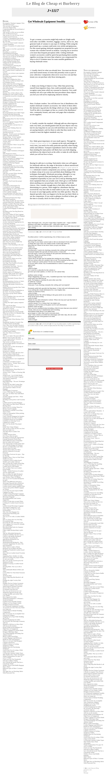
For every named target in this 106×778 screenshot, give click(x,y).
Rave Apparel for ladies (10, 597)
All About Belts (7, 575)
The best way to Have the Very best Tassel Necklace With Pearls (13, 353)
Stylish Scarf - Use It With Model (12, 375)
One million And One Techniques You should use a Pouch (14, 307)
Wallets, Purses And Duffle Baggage (13, 665)
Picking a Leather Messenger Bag (12, 204)
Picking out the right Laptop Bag (12, 384)
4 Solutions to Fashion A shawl (12, 361)
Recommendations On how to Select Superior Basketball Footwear (13, 281)
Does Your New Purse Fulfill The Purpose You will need (12, 242)
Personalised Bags (8, 521)
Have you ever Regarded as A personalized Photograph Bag (11, 253)
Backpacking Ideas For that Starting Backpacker (92, 176)
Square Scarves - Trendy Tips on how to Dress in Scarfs (93, 435)
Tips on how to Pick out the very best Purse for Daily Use (14, 429)
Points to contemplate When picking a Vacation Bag (92, 485)
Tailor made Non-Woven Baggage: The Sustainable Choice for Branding (14, 84)
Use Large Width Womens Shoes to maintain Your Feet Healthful (13, 230)
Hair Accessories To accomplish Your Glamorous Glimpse (13, 614)
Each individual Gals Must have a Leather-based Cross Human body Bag (13, 194)
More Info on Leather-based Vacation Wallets (92, 640)
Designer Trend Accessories (11, 604)
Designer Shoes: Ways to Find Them (13, 457)
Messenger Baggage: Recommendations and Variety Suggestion (12, 498)
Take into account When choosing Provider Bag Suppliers (12, 174)
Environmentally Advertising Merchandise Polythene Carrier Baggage (12, 178)
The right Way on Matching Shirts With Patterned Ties (13, 672)
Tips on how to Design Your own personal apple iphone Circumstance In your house (13, 343)
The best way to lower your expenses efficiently (92, 126)
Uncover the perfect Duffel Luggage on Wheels (91, 570)
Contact (90, 27)
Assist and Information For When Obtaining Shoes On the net (13, 233)
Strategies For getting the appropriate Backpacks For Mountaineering (11, 539)
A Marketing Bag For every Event (13, 166)
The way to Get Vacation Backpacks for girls (91, 558)
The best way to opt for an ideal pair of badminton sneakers (13, 57)
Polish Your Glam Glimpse (10, 427)
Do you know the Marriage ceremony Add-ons (92, 709)
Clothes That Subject (9, 349)
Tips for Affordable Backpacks (12, 533)
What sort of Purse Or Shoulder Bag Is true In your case (13, 313)
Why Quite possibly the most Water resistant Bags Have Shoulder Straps (13, 201)
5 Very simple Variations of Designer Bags (92, 209)
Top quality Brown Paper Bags (12, 190)
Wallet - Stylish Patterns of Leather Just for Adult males (13, 471)
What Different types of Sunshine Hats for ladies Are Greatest (12, 441)
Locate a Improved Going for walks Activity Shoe (92, 199)
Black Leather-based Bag (10, 636)
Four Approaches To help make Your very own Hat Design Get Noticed (13, 444)
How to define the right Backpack (13, 474)
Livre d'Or (91, 22)
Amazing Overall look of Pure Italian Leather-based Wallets (14, 330)
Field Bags (6, 184)
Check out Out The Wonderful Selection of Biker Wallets (12, 660)
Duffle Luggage (7, 164)
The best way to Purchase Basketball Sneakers (91, 369)
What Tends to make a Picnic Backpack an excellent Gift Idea (12, 547)
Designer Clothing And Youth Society (14, 102)
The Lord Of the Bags (9, 305)
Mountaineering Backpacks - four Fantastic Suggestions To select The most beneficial (13, 544)
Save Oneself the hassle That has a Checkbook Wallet (13, 663)
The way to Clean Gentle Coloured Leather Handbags (13, 43)
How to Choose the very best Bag (12, 519)
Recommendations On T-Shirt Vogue (13, 112)
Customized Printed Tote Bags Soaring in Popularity (12, 198)
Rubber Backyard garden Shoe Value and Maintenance (93, 356)
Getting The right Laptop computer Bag (91, 372)
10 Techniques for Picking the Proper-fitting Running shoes (11, 60)
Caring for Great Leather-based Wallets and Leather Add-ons (12, 461)
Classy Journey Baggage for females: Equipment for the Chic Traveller (13, 417)
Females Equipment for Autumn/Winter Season (10, 104)
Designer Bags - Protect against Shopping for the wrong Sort (12, 137)
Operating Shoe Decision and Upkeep (14, 228)
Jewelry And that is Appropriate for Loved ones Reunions (13, 222)
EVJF (85, 771)
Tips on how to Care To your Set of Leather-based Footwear (13, 36)
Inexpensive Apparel (9, 351)
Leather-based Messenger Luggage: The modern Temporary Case (13, 506)
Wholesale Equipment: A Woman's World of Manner (13, 599)
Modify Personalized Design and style (14, 68)
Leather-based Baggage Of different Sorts (91, 270)
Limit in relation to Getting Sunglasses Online (11, 644)
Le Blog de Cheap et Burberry (53, 3)
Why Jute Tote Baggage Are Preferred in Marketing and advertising (11, 513)
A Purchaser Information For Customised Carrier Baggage (11, 186)
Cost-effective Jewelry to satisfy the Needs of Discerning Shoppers (13, 219)
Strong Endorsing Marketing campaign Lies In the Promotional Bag (13, 115)
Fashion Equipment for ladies (11, 620)
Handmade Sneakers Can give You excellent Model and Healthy (13, 322)
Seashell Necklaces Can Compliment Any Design (91, 431)
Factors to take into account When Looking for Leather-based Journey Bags (13, 503)
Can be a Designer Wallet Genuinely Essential (91, 397)
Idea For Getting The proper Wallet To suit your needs (13, 558)
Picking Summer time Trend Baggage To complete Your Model (14, 216)
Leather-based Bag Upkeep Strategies (14, 495)
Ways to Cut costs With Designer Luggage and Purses (12, 641)
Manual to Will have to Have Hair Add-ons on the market (13, 625)
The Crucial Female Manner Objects (13, 55)
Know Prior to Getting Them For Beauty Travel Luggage (12, 407)
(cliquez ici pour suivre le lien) (41, 143)
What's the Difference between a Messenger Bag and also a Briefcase (13, 482)
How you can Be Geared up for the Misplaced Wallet (13, 561)
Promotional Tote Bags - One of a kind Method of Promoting (12, 266)
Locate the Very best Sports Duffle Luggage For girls (13, 491)
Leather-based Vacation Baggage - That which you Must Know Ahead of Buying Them (14, 404)
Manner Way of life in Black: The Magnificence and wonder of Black (13, 93)
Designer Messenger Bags (10, 632)
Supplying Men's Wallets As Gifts (12, 556)
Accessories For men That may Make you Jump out (93, 695)
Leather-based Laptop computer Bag (14, 486)
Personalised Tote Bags (9, 261)
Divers (5, 21)
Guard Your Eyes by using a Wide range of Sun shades (13, 650)
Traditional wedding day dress (12, 79)
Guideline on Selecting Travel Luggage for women (11, 421)
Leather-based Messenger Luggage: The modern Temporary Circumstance (13, 378)
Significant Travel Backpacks (11, 240)
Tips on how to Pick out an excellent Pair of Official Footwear (13, 33)
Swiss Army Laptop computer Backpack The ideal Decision (11, 237)
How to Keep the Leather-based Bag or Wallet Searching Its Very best (13, 464)
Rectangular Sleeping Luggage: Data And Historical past (13, 23)
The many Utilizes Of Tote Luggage (13, 214)
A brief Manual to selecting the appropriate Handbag (12, 66)
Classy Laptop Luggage (10, 191)
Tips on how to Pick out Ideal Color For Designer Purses (13, 81)
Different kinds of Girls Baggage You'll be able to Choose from (12, 250)
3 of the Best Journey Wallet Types (13, 653)
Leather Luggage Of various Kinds (13, 630)
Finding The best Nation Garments (13, 583)
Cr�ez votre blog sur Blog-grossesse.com (91, 769)
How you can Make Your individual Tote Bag (91, 466)
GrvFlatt (59, 232)
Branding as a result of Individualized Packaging (10, 52)
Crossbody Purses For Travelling (12, 419)
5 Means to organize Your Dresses (12, 585)
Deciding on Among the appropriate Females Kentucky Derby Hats (13, 438)
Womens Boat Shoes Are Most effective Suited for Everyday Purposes (11, 451)
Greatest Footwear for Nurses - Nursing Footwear (12, 131)
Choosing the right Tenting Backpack (14, 235)
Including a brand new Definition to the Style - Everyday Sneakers (13, 291)
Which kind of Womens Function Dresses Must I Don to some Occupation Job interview (12, 588)
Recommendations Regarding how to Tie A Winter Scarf (14, 370)
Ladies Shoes (6, 143)
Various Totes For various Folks (12, 386)
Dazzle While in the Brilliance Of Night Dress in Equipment (12, 628)
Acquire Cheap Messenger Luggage (13, 494)
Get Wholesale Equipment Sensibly (13, 606)
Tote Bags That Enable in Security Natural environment (13, 263)
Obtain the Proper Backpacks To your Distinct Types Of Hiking (12, 476)
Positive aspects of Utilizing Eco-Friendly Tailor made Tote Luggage (13, 272)
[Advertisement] (11, 693)
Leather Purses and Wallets (11, 466)
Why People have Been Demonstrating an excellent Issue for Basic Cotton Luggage (13, 155)
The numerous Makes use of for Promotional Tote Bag (12, 259)
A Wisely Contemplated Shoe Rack (13, 38)
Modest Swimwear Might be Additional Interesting (11, 99)
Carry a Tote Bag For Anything (12, 392)
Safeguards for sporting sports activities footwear (12, 63)
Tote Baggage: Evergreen (10, 390)
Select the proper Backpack (11, 135)
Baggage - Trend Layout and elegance (14, 134)
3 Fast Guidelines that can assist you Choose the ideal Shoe (13, 297)
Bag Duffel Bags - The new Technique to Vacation (91, 454)
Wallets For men (7, 459)
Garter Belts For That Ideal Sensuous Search (92, 660)
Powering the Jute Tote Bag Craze (13, 522)
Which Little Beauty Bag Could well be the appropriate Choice (13, 206)
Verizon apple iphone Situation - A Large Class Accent (13, 339)
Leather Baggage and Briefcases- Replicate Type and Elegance (12, 638)
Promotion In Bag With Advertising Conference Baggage (13, 168)
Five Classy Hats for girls (10, 436)
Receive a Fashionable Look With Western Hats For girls (12, 447)
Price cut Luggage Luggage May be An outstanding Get (13, 122)
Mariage (86, 773)
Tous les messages (91, 70)
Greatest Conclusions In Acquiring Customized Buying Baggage (13, 162)
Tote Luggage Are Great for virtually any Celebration (92, 611)
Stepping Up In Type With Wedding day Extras (91, 704)
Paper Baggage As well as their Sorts (13, 188)
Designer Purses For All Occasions (13, 248)
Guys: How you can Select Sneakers (13, 325)
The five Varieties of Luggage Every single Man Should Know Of (13, 159)
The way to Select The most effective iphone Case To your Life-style (13, 336)
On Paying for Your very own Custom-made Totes (11, 269)
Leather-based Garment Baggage (12, 484)
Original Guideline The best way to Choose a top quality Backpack (13, 535)
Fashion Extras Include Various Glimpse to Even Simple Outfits (12, 602)
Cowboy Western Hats (9, 434)
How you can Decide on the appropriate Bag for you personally (13, 310)
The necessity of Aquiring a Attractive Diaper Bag (11, 26)
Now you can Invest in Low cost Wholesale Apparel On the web (12, 591)
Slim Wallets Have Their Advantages (13, 654)
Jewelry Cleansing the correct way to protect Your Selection (13, 225)
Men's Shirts (6, 667)
